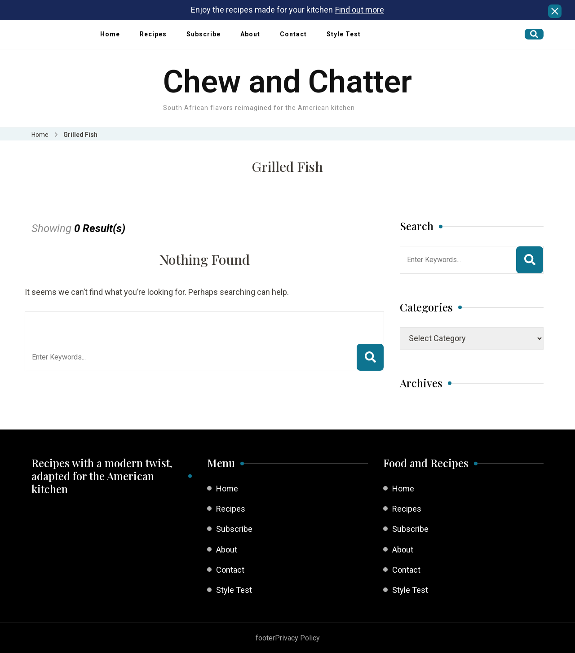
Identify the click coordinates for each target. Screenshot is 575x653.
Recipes (153, 34)
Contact (293, 34)
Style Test (344, 34)
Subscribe (203, 34)
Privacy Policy (297, 638)
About (250, 34)
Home (110, 34)
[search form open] (534, 34)
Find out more (359, 9)
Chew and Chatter (287, 81)
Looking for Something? (97, 323)
